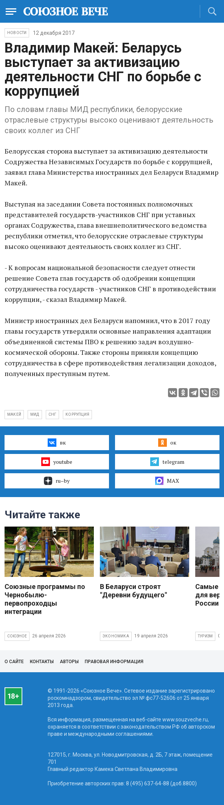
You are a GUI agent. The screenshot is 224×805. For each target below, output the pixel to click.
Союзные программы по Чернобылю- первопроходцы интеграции (45, 599)
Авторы (69, 661)
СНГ (52, 414)
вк (56, 442)
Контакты (42, 661)
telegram (167, 461)
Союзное (17, 636)
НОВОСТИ (16, 33)
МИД (34, 414)
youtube (56, 461)
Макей (14, 414)
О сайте (14, 661)
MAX (167, 481)
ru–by (57, 481)
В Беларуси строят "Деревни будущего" (133, 591)
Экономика (116, 636)
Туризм (205, 636)
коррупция (77, 414)
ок (167, 442)
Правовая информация (114, 661)
